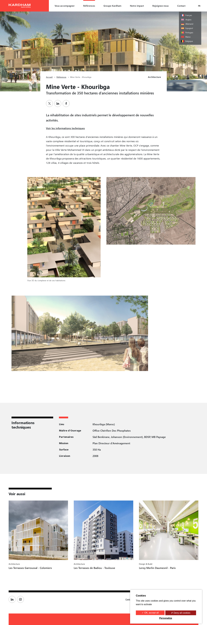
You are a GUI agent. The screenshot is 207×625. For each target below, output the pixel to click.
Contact (181, 5)
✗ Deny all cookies (180, 613)
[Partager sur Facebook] (67, 103)
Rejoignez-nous (160, 5)
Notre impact (137, 5)
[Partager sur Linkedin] (58, 103)
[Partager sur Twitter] (50, 103)
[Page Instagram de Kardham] (21, 599)
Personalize (165, 618)
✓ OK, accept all (150, 612)
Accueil (49, 77)
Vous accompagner (65, 5)
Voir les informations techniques (65, 128)
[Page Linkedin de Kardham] (13, 599)
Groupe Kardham (112, 5)
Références (89, 5)
